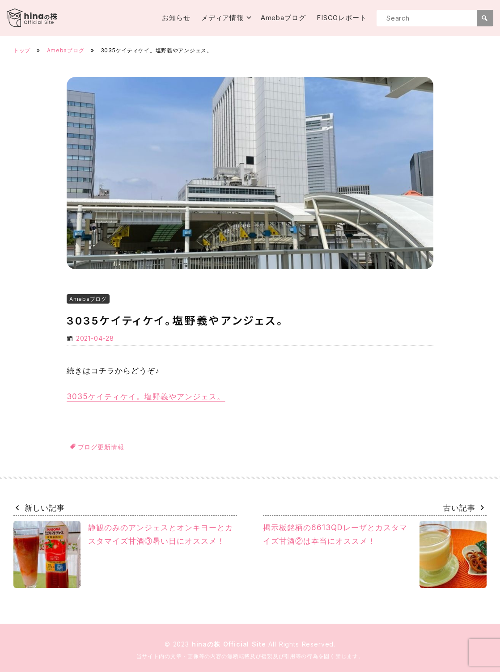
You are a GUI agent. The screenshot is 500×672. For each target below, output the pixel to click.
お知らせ (176, 17)
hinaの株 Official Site (230, 644)
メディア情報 (222, 17)
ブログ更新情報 (101, 447)
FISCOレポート (342, 17)
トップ (21, 50)
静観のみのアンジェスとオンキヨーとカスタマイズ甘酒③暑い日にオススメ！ (123, 554)
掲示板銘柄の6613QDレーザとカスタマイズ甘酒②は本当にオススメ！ (375, 554)
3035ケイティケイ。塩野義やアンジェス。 (146, 396)
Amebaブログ (283, 17)
